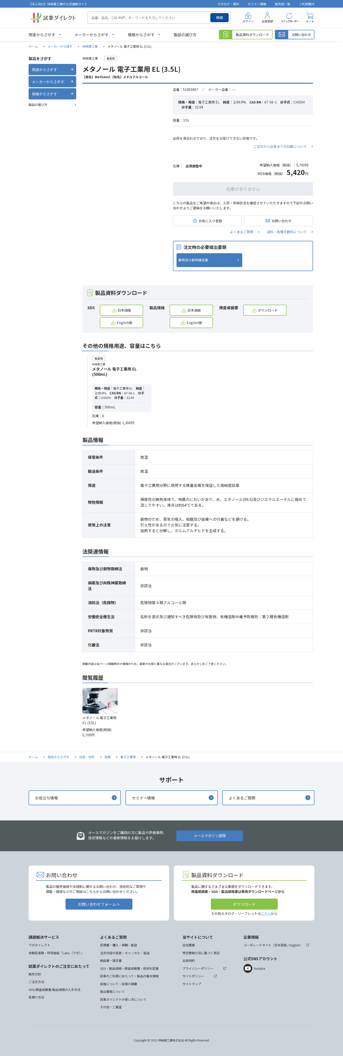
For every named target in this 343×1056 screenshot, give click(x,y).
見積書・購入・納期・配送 (118, 945)
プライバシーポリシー (197, 968)
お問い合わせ (282, 220)
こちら (266, 913)
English (294, 945)
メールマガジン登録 (210, 835)
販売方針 (35, 974)
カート (310, 21)
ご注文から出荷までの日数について (280, 146)
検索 (219, 17)
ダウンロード (268, 310)
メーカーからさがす (91, 34)
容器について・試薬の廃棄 (118, 984)
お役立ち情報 (46, 798)
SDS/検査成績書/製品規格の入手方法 (54, 989)
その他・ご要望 (111, 1007)
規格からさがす (141, 34)
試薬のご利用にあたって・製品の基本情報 (129, 976)
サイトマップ (191, 984)
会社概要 (188, 945)
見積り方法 (36, 997)
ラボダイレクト (39, 945)
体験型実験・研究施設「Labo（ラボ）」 (56, 953)
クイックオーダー (289, 21)
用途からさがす (42, 34)
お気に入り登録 (210, 220)
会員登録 (267, 21)
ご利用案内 (306, 4)
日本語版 (124, 310)
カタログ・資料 (228, 4)
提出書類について (112, 991)
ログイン (248, 21)
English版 (124, 322)
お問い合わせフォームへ (99, 904)
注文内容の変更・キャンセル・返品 (125, 953)
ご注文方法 (36, 981)
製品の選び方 (185, 34)
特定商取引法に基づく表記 (201, 953)
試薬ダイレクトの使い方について (123, 999)
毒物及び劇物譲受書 (193, 260)
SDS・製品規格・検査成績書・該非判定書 (129, 968)
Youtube (259, 968)
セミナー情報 (257, 4)
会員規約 (188, 960)
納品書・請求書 (111, 960)
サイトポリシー (193, 976)
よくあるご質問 (241, 231)
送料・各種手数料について (287, 231)
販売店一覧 (282, 4)
